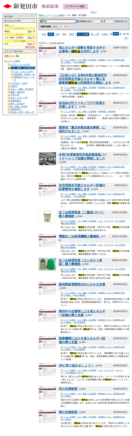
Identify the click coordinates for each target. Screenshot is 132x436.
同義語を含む (86, 21)
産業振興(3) (16, 100)
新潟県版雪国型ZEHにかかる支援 (82, 284)
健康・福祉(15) (18, 92)
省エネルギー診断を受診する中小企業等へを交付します (82, 49)
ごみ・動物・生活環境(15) (23, 68)
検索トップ (6, 56)
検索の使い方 (121, 21)
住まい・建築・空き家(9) (22, 89)
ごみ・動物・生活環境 (86, 60)
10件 (44, 34)
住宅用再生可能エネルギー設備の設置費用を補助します (82, 187)
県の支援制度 (79, 295)
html (116, 34)
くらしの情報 (12, 56)
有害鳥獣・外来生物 (106, 111)
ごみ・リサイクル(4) (23, 71)
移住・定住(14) (18, 103)
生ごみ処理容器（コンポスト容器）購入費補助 (80, 262)
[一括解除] (30, 47)
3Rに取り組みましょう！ (77, 365)
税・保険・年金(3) (19, 106)
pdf (124, 34)
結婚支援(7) (16, 109)
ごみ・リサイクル (105, 221)
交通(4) (14, 86)
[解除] (30, 31)
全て (126, 38)
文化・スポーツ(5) (19, 98)
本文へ (94, 12)
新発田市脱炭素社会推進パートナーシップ (92, 169)
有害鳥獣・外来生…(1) (24, 74)
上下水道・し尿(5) (19, 83)
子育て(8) (15, 95)
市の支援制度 (79, 62)
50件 (64, 34)
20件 (51, 34)
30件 (57, 34)
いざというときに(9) (20, 64)
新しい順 (95, 34)
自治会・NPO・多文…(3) (22, 112)
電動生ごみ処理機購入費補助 (79, 236)
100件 (71, 34)
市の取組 (78, 139)
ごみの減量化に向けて (74, 373)
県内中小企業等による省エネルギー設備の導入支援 (82, 313)
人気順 (104, 34)
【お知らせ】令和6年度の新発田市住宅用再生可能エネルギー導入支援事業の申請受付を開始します (85, 79)
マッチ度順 (83, 34)
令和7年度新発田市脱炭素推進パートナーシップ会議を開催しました (83, 156)
